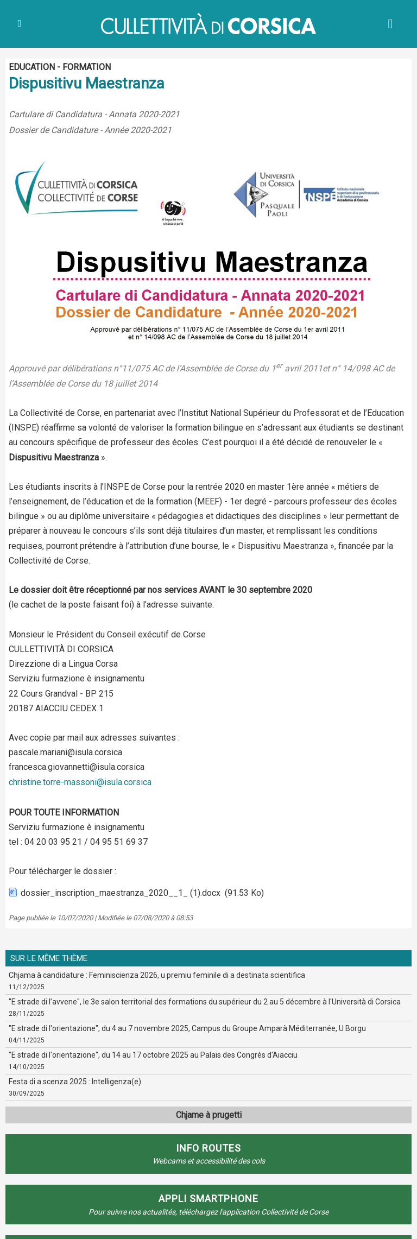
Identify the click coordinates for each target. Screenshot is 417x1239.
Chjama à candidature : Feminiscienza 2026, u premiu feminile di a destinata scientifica (157, 975)
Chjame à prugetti (209, 1115)
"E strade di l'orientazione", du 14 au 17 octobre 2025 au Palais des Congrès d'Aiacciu (153, 1055)
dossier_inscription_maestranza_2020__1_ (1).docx (120, 893)
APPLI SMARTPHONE (208, 1198)
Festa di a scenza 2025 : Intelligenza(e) (75, 1081)
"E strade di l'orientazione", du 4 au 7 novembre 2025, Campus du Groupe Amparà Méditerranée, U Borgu (187, 1028)
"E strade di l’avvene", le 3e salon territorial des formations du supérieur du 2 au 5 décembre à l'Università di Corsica (205, 1001)
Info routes (208, 1148)
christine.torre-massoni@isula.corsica (80, 782)
